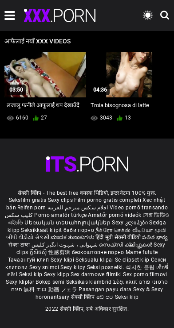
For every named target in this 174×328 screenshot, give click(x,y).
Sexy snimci (45, 267)
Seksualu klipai (95, 260)
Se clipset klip (133, 260)
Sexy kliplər (21, 282)
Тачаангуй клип (29, 260)
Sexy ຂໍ (142, 289)
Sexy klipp (57, 274)
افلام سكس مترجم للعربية (77, 208)
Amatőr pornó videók (114, 215)
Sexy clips (61, 200)
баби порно (78, 230)
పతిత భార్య (155, 237)
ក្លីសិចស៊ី (39, 252)
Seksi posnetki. (106, 267)
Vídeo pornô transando (139, 208)
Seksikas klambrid (89, 282)
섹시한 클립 (141, 267)
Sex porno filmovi (145, 274)
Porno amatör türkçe (60, 215)
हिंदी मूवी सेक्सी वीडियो (118, 237)
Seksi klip (31, 274)
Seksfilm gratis (28, 200)
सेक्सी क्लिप (83, 297)
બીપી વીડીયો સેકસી (27, 237)
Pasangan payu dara (106, 289)
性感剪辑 (60, 252)
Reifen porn (31, 208)
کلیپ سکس (19, 215)
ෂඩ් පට (105, 297)
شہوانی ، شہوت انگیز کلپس (65, 245)
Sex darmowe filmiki (96, 274)
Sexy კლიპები (130, 223)
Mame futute (142, 252)
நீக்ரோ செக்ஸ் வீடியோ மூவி (130, 230)
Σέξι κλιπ (125, 282)
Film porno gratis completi (107, 200)
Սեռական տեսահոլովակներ (68, 223)
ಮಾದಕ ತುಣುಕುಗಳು (73, 237)
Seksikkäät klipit (42, 230)
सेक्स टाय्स (19, 245)
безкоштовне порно (98, 252)
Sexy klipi (63, 260)
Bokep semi (50, 282)
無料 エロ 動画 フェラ (50, 289)
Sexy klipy (73, 267)
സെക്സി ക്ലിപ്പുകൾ (126, 245)
